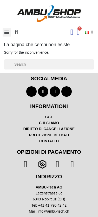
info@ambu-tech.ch (53, 211)
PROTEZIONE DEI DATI (49, 135)
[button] (16, 32)
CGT (49, 117)
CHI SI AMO (49, 123)
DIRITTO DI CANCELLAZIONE (49, 129)
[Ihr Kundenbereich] (72, 32)
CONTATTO (49, 141)
